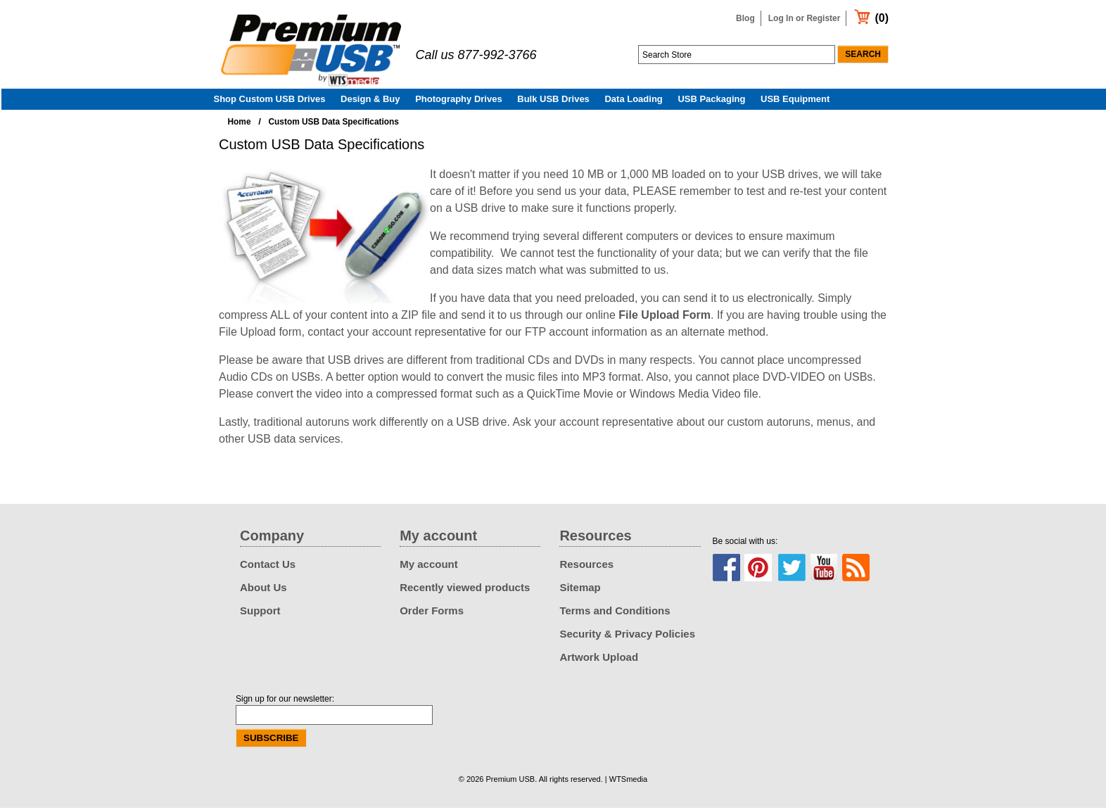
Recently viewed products (465, 589)
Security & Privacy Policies (627, 636)
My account (429, 566)
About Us (263, 589)
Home (239, 124)
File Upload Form (664, 317)
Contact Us (267, 566)
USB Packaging (711, 101)
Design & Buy (370, 101)
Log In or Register (804, 18)
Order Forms (432, 613)
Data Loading (633, 101)
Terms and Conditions (614, 613)
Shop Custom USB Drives (270, 101)
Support (260, 613)
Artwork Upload (598, 659)
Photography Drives (458, 101)
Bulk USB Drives (553, 101)
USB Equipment (795, 101)
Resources (586, 566)
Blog (745, 18)
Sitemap (579, 589)
